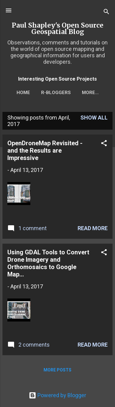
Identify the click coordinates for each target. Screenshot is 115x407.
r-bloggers (56, 92)
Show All (94, 117)
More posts (57, 369)
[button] (104, 144)
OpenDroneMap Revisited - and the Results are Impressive (44, 150)
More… (90, 92)
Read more (93, 228)
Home (23, 92)
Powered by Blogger (57, 395)
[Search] (106, 12)
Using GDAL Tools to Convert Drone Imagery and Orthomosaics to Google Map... (48, 263)
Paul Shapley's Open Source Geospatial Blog (57, 28)
